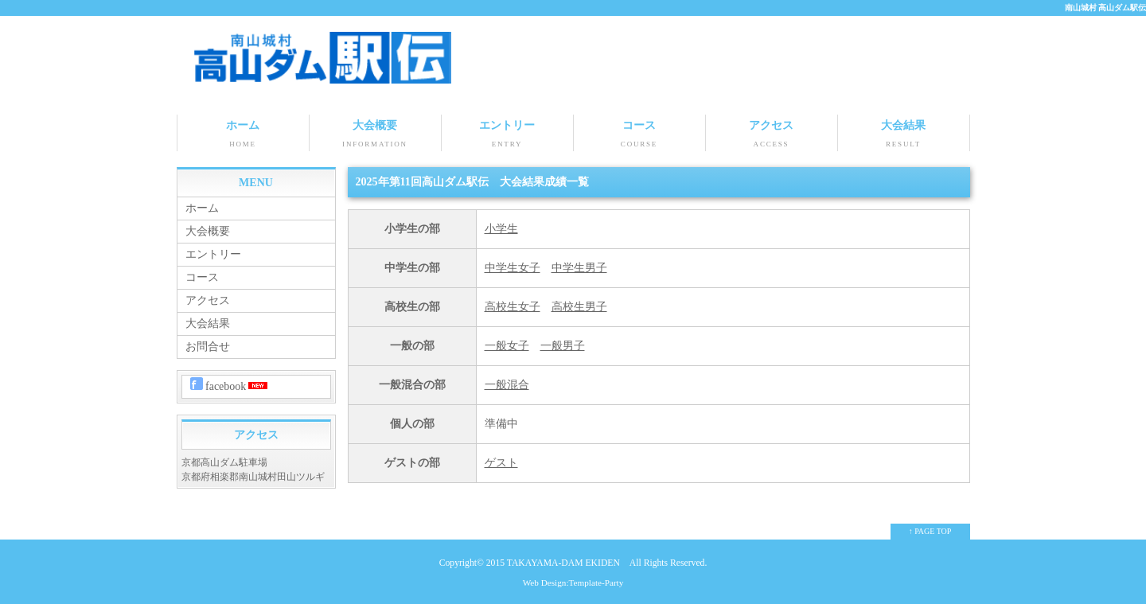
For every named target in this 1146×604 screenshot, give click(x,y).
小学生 (501, 229)
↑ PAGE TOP (930, 531)
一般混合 (507, 385)
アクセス (771, 135)
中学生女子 (512, 268)
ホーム (243, 135)
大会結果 (903, 135)
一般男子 (562, 346)
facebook (230, 384)
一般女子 (507, 346)
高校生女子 (512, 307)
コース (639, 135)
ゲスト (501, 463)
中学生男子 (579, 268)
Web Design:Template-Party (573, 582)
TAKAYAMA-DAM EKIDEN (563, 563)
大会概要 (375, 135)
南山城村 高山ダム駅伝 (1106, 7)
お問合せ (207, 347)
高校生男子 (579, 307)
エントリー (507, 135)
